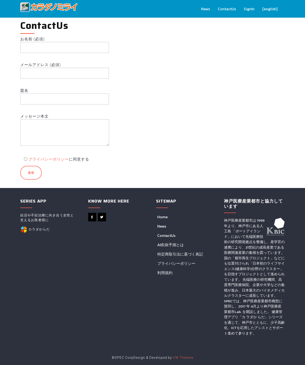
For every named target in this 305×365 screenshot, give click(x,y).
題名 (64, 94)
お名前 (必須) (64, 43)
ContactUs (227, 9)
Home (162, 217)
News (205, 9)
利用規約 (165, 273)
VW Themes (182, 358)
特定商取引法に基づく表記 (180, 254)
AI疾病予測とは (170, 245)
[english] (270, 9)
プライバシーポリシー (48, 159)
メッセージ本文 (64, 133)
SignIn (249, 9)
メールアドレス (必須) (64, 69)
